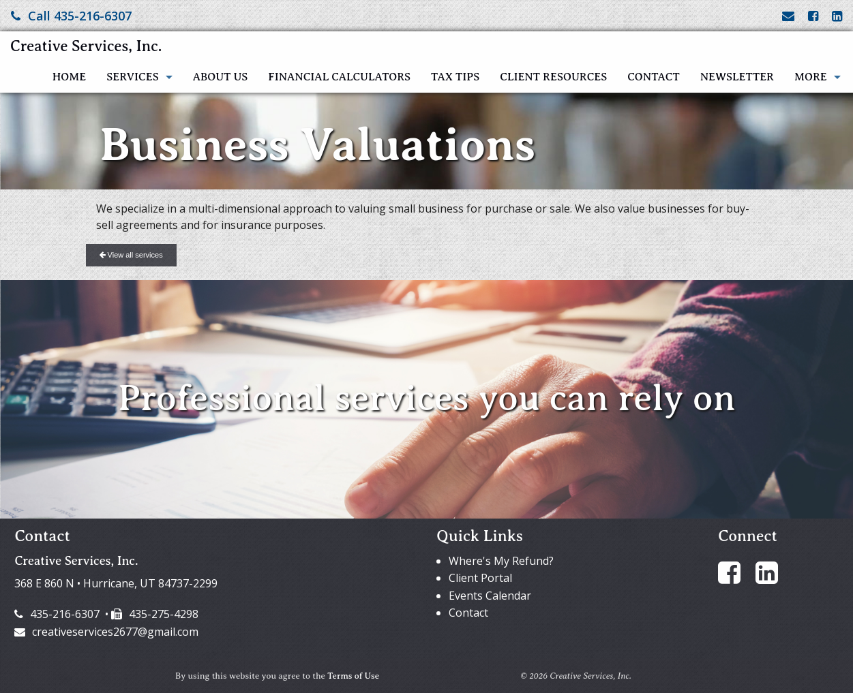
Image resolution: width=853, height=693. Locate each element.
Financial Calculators (339, 77)
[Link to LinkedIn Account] (837, 15)
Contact (653, 77)
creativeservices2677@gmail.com (106, 631)
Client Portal (480, 577)
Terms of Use (353, 676)
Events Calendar (490, 595)
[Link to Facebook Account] (813, 15)
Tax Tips (455, 77)
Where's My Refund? (501, 560)
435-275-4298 (154, 613)
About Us (220, 77)
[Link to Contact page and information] (788, 15)
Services (132, 77)
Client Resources (553, 77)
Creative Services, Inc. (86, 46)
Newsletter (737, 77)
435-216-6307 (57, 613)
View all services (131, 255)
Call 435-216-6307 (71, 15)
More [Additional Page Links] (810, 77)
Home (69, 77)
